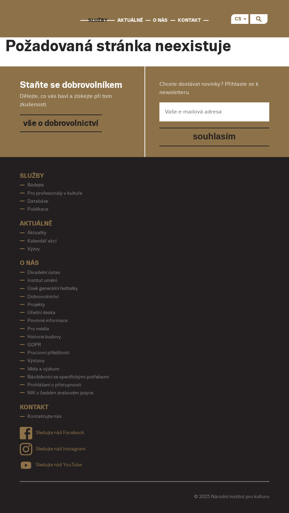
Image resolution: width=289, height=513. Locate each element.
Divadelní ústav (43, 272)
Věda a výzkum (43, 369)
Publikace (37, 209)
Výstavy (36, 361)
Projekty (36, 305)
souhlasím (214, 136)
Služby (97, 20)
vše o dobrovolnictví (60, 123)
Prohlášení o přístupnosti (54, 385)
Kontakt (189, 20)
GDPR (34, 345)
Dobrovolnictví (43, 297)
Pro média (38, 329)
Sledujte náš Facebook (52, 431)
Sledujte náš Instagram (53, 447)
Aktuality (36, 233)
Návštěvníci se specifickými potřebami (68, 377)
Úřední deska (41, 312)
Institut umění (42, 280)
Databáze (37, 201)
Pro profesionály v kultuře (54, 193)
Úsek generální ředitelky (52, 288)
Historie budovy (44, 337)
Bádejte (35, 185)
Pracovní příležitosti (48, 353)
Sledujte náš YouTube (51, 463)
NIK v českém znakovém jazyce (60, 393)
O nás (160, 20)
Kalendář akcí (41, 241)
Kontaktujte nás (44, 416)
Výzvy (33, 249)
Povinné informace (47, 320)
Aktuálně (130, 20)
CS (238, 19)
